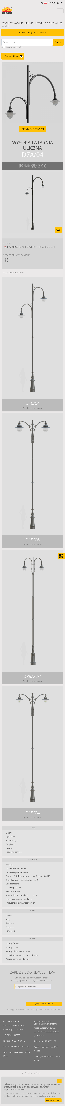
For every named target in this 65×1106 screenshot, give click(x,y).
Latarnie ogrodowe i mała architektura (22, 955)
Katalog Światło (12, 943)
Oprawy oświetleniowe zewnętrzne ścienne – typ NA (28, 876)
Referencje (10, 931)
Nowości (9, 864)
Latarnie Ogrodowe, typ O (17, 872)
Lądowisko (10, 836)
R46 (9, 258)
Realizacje (10, 923)
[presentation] (32, 995)
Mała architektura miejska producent (21, 895)
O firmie (9, 832)
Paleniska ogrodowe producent (19, 899)
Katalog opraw (12, 947)
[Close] (59, 1081)
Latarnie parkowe (13, 887)
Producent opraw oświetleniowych (20, 903)
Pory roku (10, 927)
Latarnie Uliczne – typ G (16, 868)
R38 (9, 261)
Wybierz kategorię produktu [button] (32, 32)
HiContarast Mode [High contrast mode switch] (13, 56)
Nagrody (9, 848)
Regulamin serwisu (14, 852)
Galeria (9, 915)
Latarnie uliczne (12, 883)
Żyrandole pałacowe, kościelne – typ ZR (22, 880)
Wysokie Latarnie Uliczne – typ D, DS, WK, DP (38, 23)
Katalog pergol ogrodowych (17, 959)
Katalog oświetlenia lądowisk (18, 951)
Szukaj (58, 42)
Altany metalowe (13, 891)
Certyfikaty (10, 844)
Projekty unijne (12, 840)
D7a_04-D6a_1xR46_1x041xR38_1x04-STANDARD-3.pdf (31, 247)
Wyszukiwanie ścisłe (14, 47)
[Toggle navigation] (60, 10)
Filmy (8, 919)
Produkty (6, 23)
